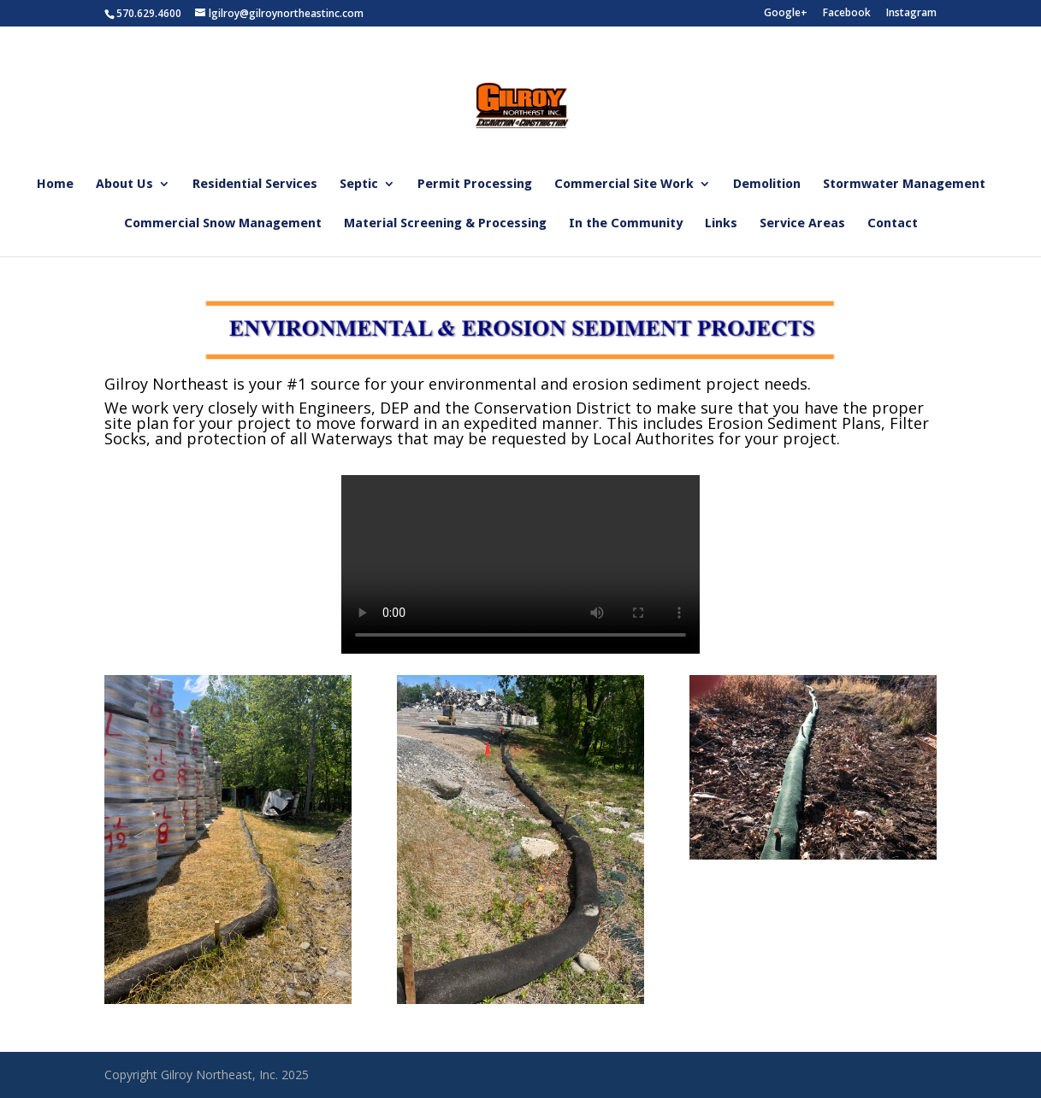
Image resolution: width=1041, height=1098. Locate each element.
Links (721, 224)
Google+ (785, 14)
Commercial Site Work (624, 184)
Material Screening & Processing (445, 224)
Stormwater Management (904, 184)
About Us (124, 184)
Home (55, 184)
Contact (892, 224)
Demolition (767, 184)
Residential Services (254, 184)
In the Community (626, 224)
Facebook (847, 14)
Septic (359, 184)
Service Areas (802, 224)
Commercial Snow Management (223, 224)
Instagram (911, 14)
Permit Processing (474, 184)
